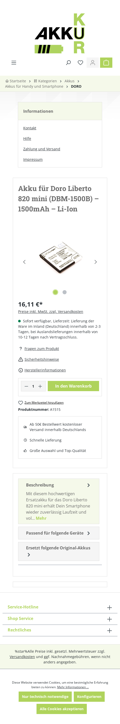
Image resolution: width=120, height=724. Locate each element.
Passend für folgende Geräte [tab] (58, 533)
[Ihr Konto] (93, 63)
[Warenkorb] (106, 63)
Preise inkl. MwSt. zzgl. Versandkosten (50, 311)
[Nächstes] (96, 262)
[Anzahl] (33, 386)
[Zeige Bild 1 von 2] (55, 292)
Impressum (33, 159)
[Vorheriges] (24, 262)
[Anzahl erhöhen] (40, 386)
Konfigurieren (89, 696)
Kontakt (29, 128)
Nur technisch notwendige (45, 696)
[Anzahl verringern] (26, 386)
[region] (60, 262)
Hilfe (27, 138)
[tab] (58, 501)
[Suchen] (68, 63)
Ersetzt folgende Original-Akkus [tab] (58, 551)
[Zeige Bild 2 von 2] (65, 292)
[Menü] (14, 63)
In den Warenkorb (73, 386)
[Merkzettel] (80, 63)
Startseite (15, 80)
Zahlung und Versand (41, 148)
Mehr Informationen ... (73, 687)
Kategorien (45, 80)
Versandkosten (22, 656)
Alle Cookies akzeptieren (61, 708)
